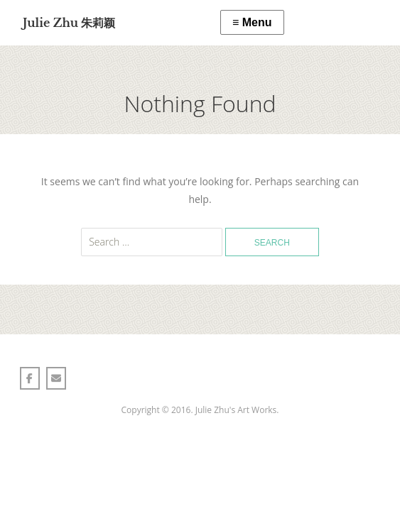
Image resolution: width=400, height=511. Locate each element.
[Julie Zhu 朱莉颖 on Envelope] (56, 378)
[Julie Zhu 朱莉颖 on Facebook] (30, 378)
